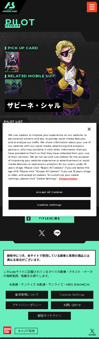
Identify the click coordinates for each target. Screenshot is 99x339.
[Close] (89, 129)
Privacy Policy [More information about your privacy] (68, 178)
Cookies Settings (72, 295)
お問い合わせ (72, 306)
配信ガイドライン (50, 317)
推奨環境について (26, 295)
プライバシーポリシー (26, 306)
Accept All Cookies (49, 192)
